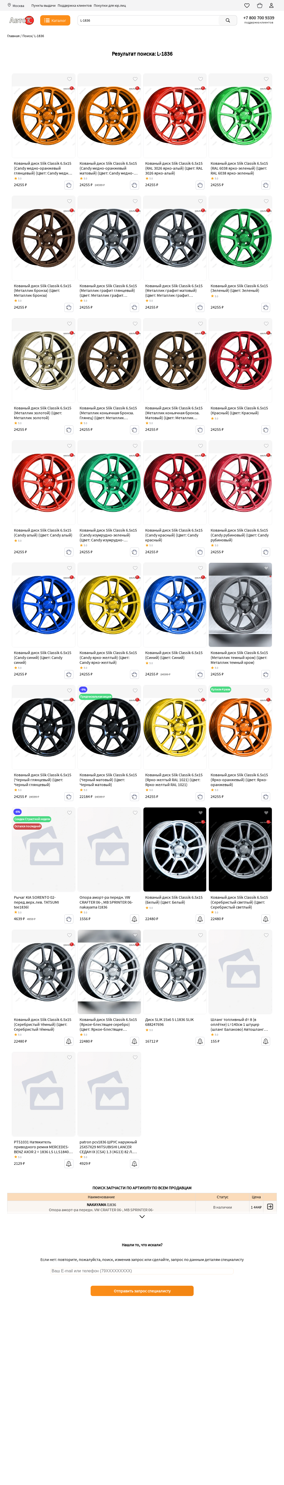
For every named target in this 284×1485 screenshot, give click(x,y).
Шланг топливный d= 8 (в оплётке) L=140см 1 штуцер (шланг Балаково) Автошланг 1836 (237, 1027)
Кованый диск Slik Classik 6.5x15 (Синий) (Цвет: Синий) (174, 655)
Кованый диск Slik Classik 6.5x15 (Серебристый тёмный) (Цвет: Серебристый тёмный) (42, 1024)
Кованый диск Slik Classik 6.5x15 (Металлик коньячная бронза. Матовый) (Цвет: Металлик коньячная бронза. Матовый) (174, 416)
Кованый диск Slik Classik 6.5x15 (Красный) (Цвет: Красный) (239, 411)
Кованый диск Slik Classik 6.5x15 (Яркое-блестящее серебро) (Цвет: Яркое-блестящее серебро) (108, 1027)
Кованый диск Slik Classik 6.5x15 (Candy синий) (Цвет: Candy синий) (42, 657)
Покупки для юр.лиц (110, 5)
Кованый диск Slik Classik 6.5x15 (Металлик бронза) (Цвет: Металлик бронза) (42, 290)
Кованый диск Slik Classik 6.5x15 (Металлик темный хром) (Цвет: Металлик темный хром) (239, 657)
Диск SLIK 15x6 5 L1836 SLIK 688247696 (169, 1022)
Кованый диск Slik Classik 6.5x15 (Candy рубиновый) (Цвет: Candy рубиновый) (240, 535)
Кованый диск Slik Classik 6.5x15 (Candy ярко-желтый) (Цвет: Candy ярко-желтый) (108, 657)
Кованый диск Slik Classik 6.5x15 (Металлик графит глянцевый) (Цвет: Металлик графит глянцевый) (108, 293)
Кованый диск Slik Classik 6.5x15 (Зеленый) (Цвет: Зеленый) (239, 288)
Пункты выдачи (43, 5)
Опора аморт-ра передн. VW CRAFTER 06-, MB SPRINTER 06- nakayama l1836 (106, 902)
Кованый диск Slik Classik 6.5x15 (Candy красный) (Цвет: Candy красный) (174, 535)
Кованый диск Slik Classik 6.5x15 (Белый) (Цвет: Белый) (174, 900)
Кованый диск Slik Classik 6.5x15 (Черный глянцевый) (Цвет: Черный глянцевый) (42, 779)
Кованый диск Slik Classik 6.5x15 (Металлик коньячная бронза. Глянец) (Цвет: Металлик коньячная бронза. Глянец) (108, 416)
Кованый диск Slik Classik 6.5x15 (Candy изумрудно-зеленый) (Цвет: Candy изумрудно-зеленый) (108, 538)
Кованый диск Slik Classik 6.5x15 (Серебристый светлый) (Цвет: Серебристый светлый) (239, 902)
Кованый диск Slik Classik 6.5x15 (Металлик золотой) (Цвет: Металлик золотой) (42, 413)
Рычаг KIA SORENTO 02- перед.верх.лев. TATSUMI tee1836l (36, 902)
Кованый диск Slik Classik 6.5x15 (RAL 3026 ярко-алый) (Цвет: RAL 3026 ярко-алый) (174, 168)
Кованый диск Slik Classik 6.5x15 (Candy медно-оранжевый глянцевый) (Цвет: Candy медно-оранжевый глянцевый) (43, 171)
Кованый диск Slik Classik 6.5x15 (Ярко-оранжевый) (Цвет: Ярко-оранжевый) (239, 779)
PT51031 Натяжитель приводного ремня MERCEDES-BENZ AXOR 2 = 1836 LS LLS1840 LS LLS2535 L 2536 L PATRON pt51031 (41, 1152)
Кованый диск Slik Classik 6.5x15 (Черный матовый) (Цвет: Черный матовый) (108, 779)
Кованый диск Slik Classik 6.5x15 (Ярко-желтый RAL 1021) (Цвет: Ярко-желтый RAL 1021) (174, 779)
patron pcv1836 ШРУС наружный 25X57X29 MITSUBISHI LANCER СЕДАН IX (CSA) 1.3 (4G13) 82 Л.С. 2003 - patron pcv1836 (108, 1150)
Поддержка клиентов (75, 5)
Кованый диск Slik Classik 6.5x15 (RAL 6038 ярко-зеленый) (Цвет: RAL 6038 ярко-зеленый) (239, 168)
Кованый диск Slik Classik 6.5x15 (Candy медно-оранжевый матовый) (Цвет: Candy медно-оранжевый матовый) (108, 171)
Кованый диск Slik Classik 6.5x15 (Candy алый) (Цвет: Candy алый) (43, 533)
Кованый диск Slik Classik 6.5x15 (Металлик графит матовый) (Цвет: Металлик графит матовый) (174, 293)
